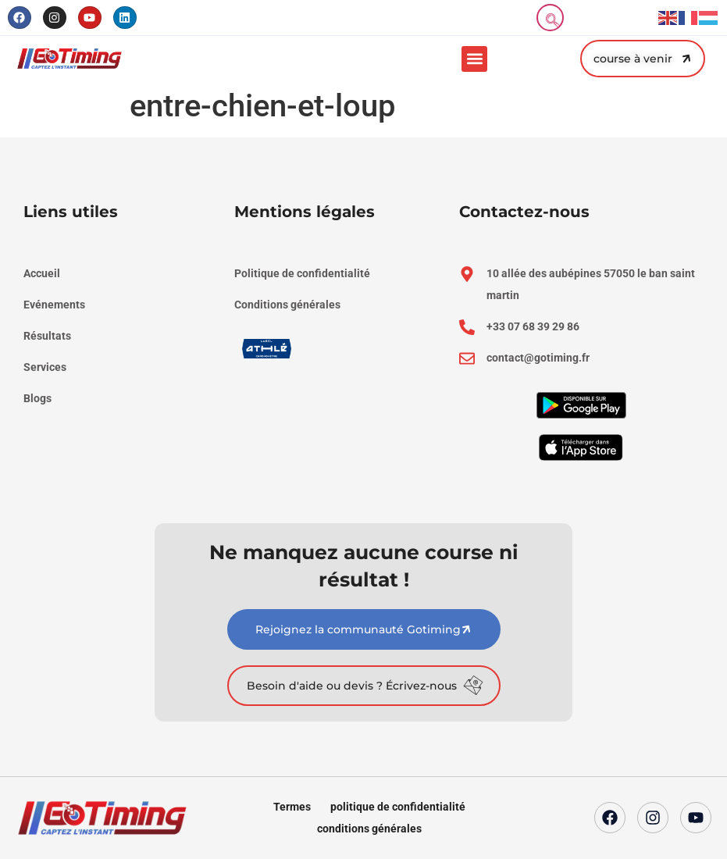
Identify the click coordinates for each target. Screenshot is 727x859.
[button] (474, 59)
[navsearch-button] (550, 17)
